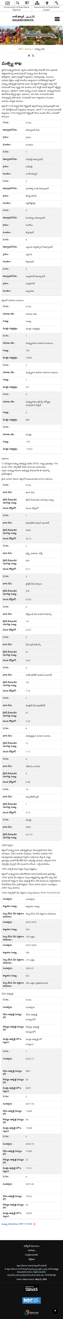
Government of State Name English (46, 8)
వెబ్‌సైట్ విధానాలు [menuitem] (31, 1246)
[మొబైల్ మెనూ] (57, 19)
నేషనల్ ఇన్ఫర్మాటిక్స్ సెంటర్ (37, 1269)
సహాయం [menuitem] (31, 1250)
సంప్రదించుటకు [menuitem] (31, 1254)
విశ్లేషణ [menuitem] (31, 1259)
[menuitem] (7, 3)
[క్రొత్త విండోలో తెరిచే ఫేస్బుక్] (28, 56)
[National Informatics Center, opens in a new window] (31, 1301)
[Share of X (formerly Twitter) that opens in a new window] (33, 56)
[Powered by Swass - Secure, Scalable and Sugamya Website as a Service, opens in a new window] (31, 1289)
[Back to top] (55, 1311)
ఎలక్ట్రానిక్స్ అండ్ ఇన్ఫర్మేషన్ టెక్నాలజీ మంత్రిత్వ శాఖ (25, 1275)
